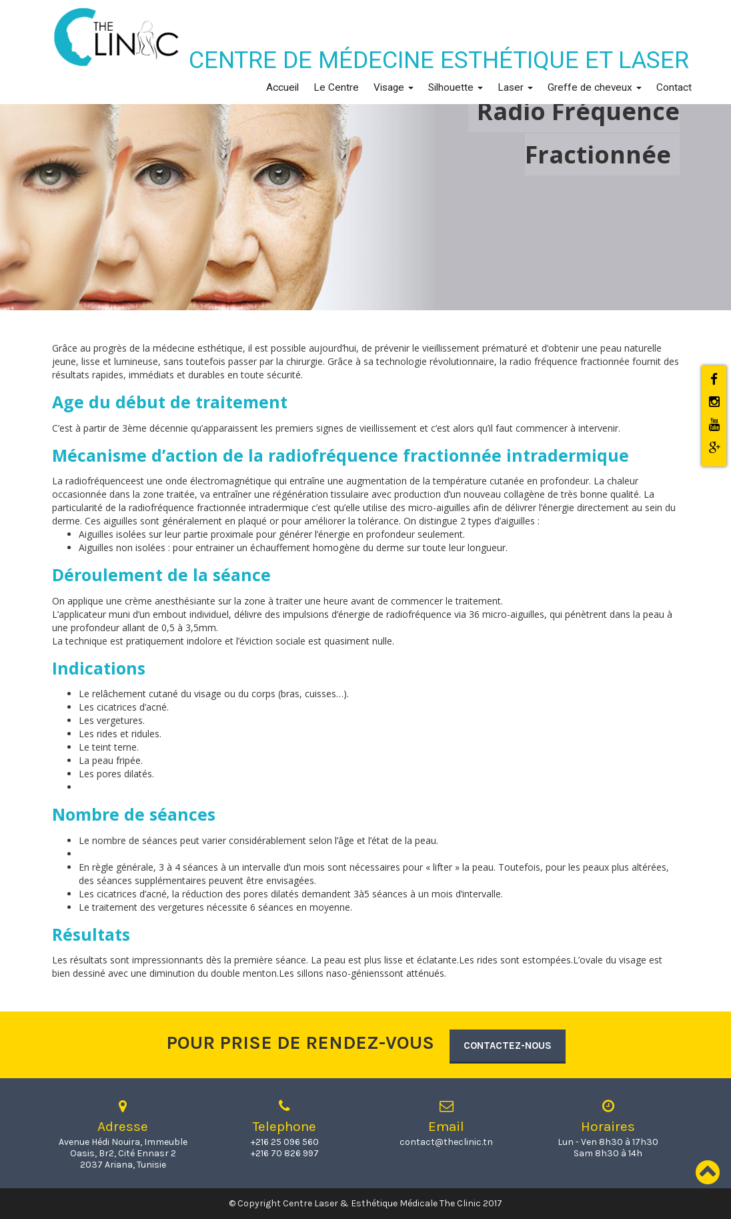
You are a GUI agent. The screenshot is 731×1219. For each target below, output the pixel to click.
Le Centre (336, 87)
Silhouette (455, 87)
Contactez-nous (508, 1046)
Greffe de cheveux (595, 87)
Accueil (282, 87)
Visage (394, 87)
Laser (515, 87)
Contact (674, 87)
